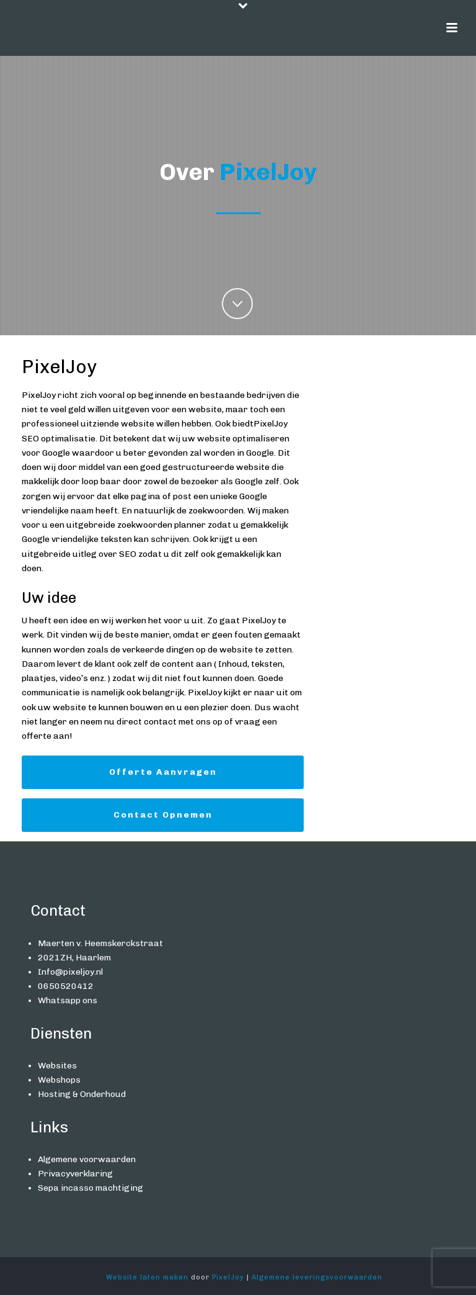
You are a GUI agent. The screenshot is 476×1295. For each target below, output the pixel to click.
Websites (57, 1065)
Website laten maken (147, 1277)
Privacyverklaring (75, 1173)
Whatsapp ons (67, 1000)
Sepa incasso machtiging (90, 1188)
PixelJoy (228, 1277)
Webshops (59, 1080)
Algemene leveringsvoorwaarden (317, 1277)
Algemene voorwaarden (87, 1159)
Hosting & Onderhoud (82, 1094)
